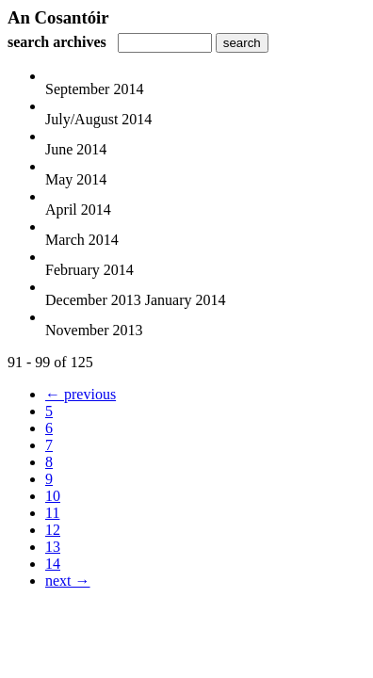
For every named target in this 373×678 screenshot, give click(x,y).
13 (52, 547)
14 (52, 564)
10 (52, 496)
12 (52, 530)
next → (67, 581)
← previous (80, 394)
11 (52, 513)
